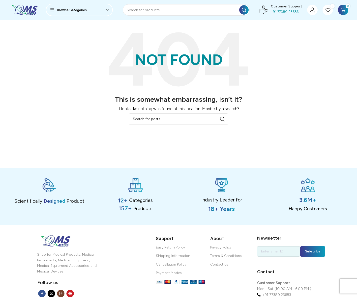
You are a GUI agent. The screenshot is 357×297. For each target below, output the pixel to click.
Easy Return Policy (170, 247)
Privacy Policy (221, 247)
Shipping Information (173, 256)
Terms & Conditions (226, 256)
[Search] (186, 10)
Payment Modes (169, 273)
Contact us (219, 264)
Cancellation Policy (171, 264)
